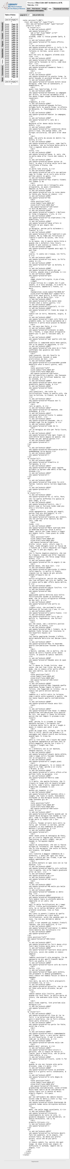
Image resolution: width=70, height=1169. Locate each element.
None (2, 79)
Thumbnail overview (61, 9)
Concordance (2, 71)
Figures (2, 44)
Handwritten (2, 53)
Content (2, 36)
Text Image (36, 9)
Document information (35, 11)
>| (42, 15)
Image (44, 9)
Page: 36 (15, 66)
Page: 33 (15, 28)
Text (28, 9)
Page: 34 (15, 41)
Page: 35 (15, 53)
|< (24, 15)
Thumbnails (2, 27)
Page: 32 (15, 24)
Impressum (35, 1161)
